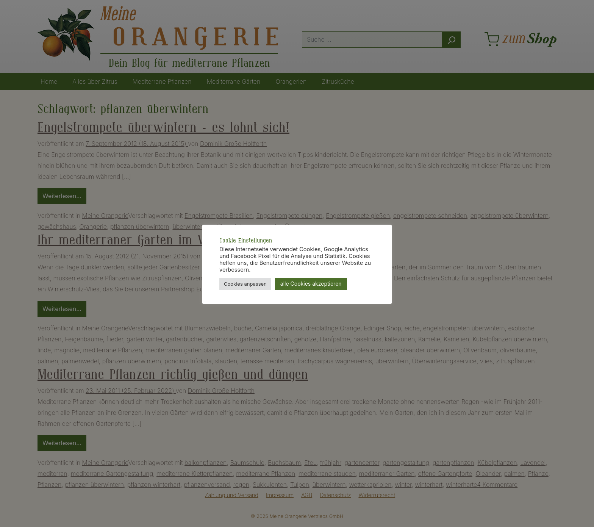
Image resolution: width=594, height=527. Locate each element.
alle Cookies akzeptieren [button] (311, 283)
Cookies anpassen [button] (245, 284)
